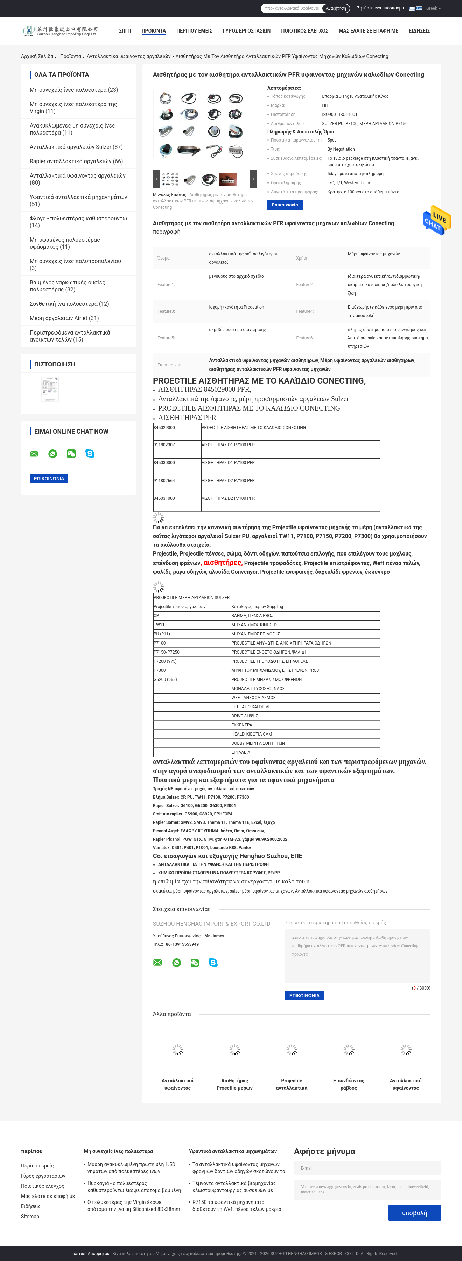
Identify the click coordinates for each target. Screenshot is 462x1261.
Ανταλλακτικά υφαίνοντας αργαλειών (129, 56)
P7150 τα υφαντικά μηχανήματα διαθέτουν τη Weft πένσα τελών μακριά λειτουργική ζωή (236, 1206)
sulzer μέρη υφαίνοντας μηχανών (261, 891)
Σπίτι (125, 31)
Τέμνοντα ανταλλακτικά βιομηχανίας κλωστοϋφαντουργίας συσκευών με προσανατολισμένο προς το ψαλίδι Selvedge (234, 1187)
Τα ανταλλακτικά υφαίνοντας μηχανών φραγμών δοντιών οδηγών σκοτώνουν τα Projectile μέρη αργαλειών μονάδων (238, 1169)
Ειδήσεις (419, 31)
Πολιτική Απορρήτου (90, 1253)
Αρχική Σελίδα (37, 56)
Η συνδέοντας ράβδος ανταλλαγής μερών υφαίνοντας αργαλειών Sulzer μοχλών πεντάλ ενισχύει (349, 1084)
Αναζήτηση (336, 8)
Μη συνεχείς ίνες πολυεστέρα (68, 90)
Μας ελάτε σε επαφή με (368, 31)
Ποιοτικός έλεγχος (304, 31)
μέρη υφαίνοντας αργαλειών (200, 891)
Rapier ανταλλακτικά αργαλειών (71, 161)
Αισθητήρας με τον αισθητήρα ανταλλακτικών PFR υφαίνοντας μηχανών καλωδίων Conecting (203, 201)
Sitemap (30, 1216)
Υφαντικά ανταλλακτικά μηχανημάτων (78, 197)
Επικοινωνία (285, 204)
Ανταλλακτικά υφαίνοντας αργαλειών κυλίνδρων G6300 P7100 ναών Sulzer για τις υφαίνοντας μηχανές (178, 1084)
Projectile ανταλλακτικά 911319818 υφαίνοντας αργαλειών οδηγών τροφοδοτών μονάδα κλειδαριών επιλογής (292, 1084)
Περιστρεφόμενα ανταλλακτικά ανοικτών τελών (70, 336)
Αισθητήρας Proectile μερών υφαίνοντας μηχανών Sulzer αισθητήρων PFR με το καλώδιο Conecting (234, 1084)
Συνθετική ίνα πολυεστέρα (64, 304)
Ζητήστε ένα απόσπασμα (380, 8)
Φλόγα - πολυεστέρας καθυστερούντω (78, 218)
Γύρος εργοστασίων (247, 31)
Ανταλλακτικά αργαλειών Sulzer (70, 147)
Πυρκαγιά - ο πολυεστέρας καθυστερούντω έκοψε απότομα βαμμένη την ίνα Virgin (134, 1187)
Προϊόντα (154, 31)
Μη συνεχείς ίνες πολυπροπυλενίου (75, 261)
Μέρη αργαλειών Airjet (59, 318)
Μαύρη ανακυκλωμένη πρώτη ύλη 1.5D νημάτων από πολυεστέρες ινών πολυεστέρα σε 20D (131, 1169)
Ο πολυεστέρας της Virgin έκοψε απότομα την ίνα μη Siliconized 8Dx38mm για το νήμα (134, 1206)
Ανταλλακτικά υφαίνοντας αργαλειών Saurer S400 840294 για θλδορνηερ (406, 1084)
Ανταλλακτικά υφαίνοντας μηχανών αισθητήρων (341, 891)
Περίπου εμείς (194, 31)
